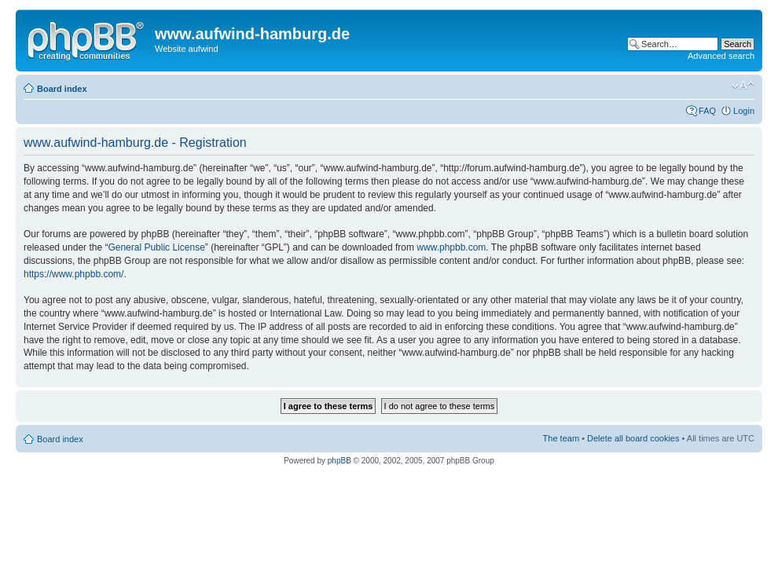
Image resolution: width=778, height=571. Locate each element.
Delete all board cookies (633, 438)
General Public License (156, 247)
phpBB (339, 460)
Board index (62, 88)
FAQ (707, 110)
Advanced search (721, 55)
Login (743, 110)
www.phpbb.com (451, 247)
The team (561, 438)
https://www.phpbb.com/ (73, 274)
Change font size (743, 86)
